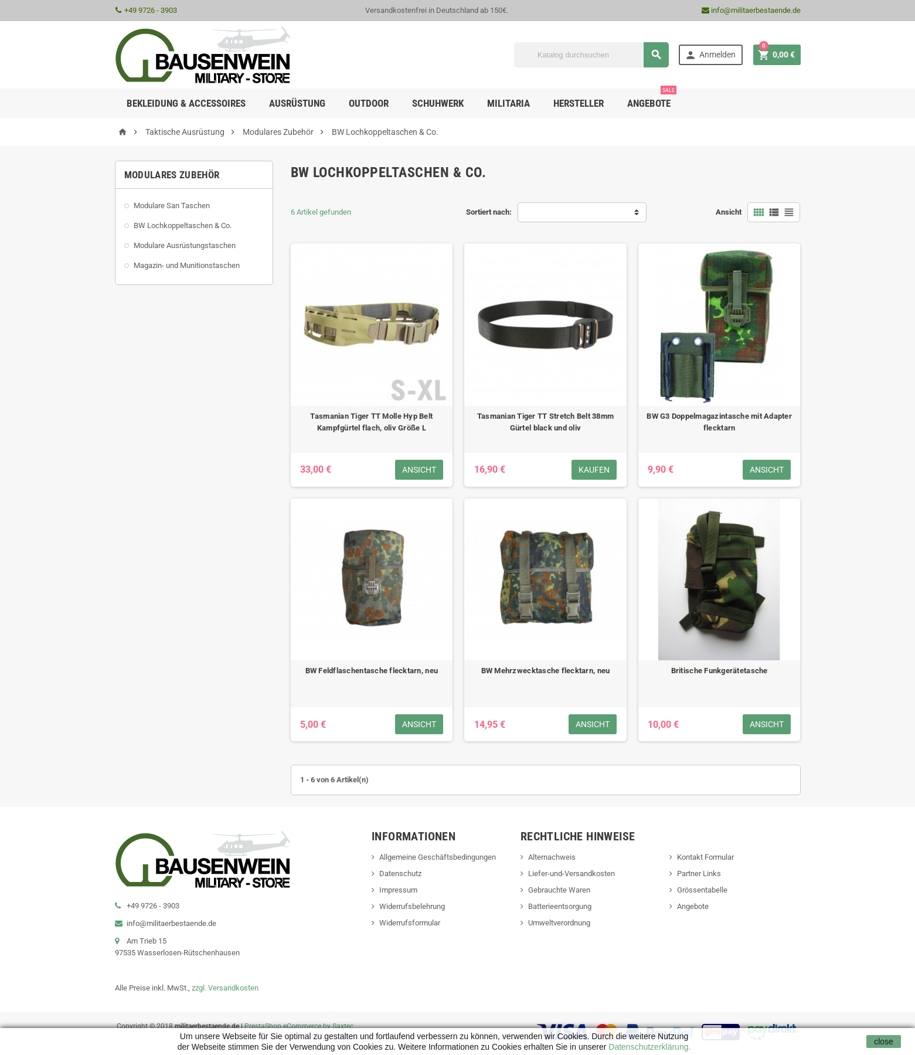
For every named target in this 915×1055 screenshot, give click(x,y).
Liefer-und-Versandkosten (571, 873)
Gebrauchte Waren (559, 890)
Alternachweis (552, 857)
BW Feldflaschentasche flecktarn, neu (371, 670)
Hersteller (578, 103)
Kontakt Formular (705, 857)
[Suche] (591, 54)
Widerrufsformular (409, 922)
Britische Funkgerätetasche (719, 670)
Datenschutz (400, 873)
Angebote (651, 99)
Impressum (398, 890)
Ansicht (728, 212)
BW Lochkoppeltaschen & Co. (183, 225)
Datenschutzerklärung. (648, 1046)
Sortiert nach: (489, 212)
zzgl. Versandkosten (225, 987)
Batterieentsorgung (559, 906)
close (883, 1041)
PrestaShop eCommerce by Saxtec (298, 1026)
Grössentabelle (702, 890)
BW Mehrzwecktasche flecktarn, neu (545, 670)
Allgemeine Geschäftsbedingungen (437, 857)
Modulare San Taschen (172, 205)
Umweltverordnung (559, 922)
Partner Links (699, 873)
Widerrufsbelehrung (412, 906)
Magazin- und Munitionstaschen (187, 265)
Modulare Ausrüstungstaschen (185, 245)
